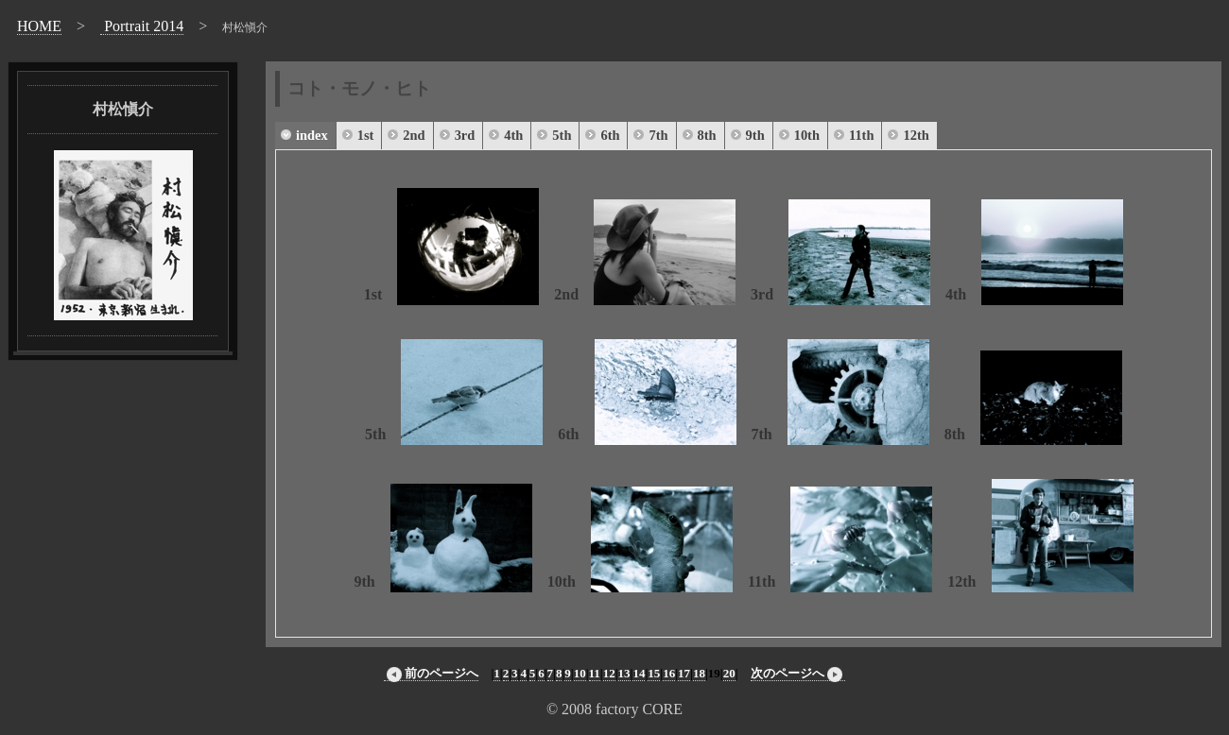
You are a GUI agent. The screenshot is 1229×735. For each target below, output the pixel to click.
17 (684, 673)
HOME (39, 26)
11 (594, 673)
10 (580, 673)
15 (654, 673)
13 (624, 673)
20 (729, 673)
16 (669, 673)
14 (638, 673)
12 (609, 673)
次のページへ (798, 673)
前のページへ (431, 673)
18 (699, 673)
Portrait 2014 (141, 26)
